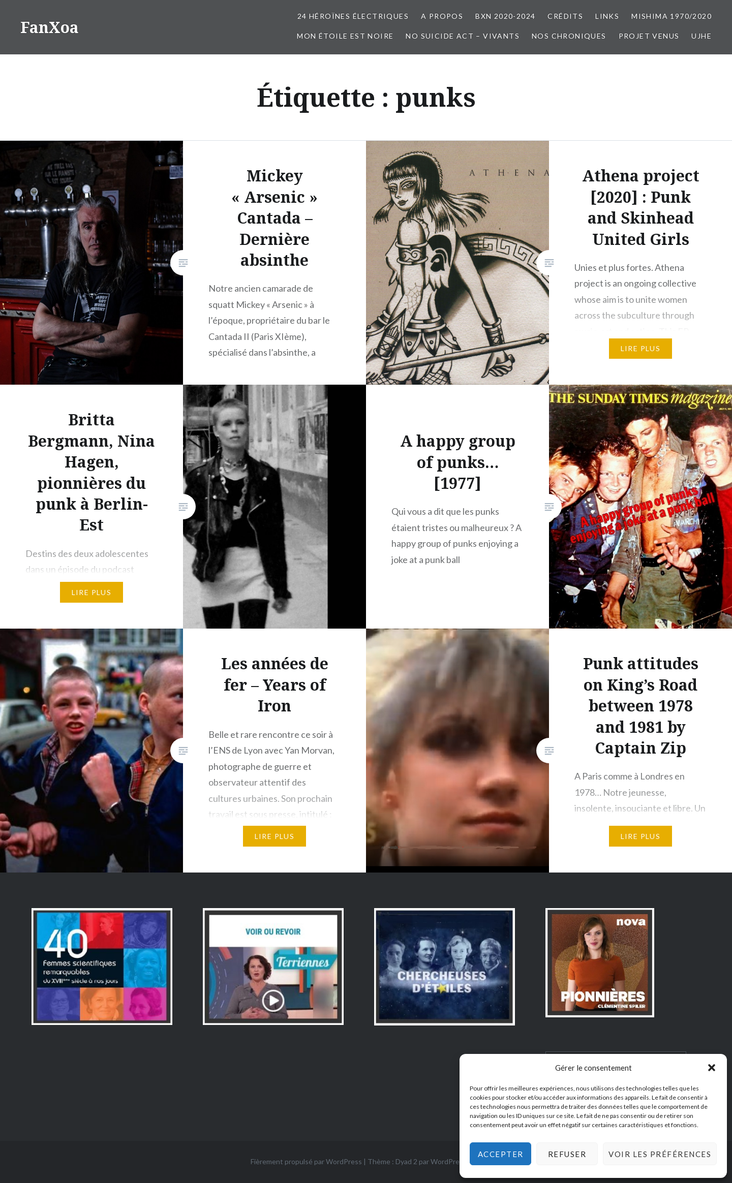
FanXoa (49, 27)
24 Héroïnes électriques (353, 16)
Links (607, 16)
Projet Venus (649, 36)
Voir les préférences (659, 1154)
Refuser (567, 1154)
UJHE (701, 36)
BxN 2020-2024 (505, 16)
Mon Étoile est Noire (345, 36)
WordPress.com (456, 1161)
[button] (712, 1068)
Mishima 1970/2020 (671, 16)
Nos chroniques (569, 36)
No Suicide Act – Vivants (463, 36)
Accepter (501, 1154)
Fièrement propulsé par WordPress (306, 1161)
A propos (442, 16)
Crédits (565, 16)
